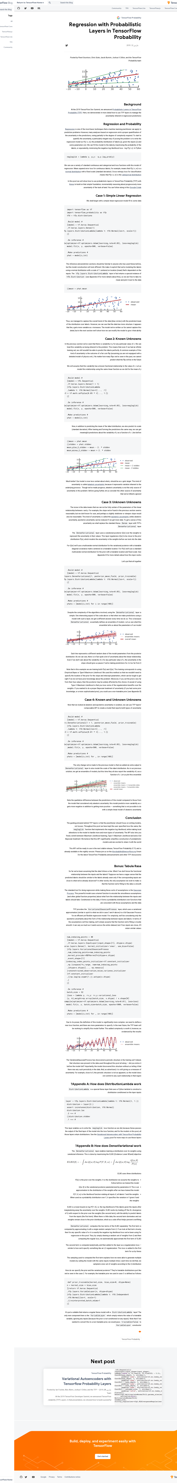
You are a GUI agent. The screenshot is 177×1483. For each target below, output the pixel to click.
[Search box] (43, 3)
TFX (112, 8)
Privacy (37, 1477)
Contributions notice (58, 1477)
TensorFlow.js (140, 8)
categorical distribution (117, 175)
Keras (57, 184)
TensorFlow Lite (124, 8)
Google (29, 1477)
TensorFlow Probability (116, 1339)
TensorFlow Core (157, 8)
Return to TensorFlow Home (16, 3)
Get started (88, 1456)
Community (102, 8)
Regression (56, 129)
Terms (45, 1477)
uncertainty (82, 484)
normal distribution (59, 172)
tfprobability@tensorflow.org (110, 852)
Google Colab (121, 187)
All (169, 8)
